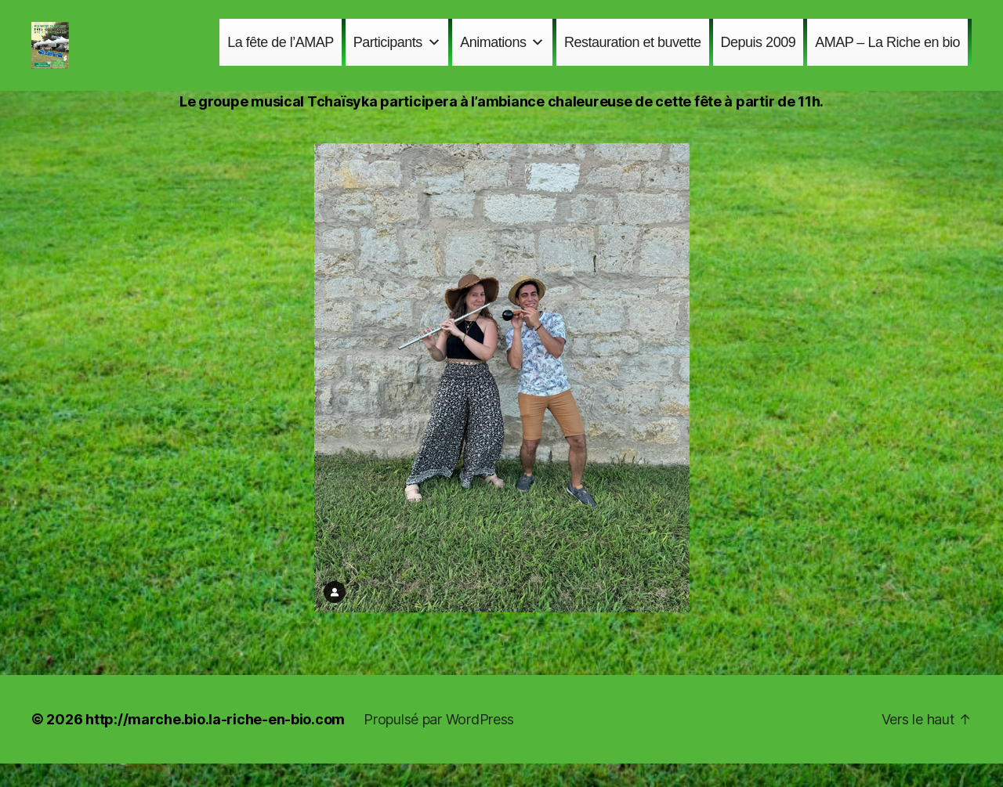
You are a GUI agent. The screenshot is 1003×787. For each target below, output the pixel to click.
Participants (397, 54)
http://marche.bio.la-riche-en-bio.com (215, 743)
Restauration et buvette (632, 54)
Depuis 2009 (758, 54)
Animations (502, 54)
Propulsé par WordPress (439, 743)
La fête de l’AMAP (280, 54)
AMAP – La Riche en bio (887, 54)
